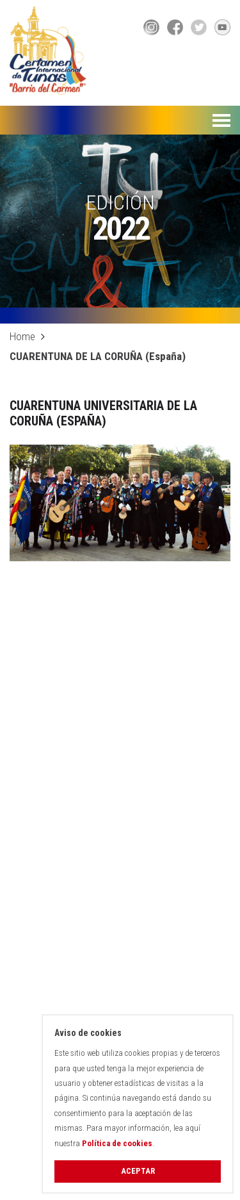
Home (22, 336)
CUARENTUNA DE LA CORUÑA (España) (98, 356)
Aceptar (138, 1171)
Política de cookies (117, 1143)
